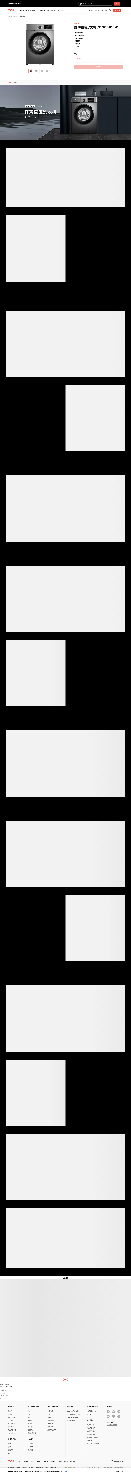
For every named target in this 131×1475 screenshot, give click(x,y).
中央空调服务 (91, 1434)
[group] (39, 44)
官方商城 (72, 1461)
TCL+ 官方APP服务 (93, 1444)
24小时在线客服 (112, 1425)
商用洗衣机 (50, 1420)
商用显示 (50, 1424)
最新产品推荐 (32, 1433)
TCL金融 (59, 1461)
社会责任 (10, 1420)
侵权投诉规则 (39, 1468)
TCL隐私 (10, 1433)
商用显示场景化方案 (73, 1414)
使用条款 (24, 1468)
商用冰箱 (50, 1417)
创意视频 (10, 1450)
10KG (79, 58)
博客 (9, 1453)
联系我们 (10, 1427)
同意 (117, 1472)
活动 (9, 1447)
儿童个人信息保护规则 (51, 1468)
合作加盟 (90, 1440)
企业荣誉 (10, 1411)
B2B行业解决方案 (72, 1411)
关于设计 (30, 1444)
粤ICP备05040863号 (14, 1468)
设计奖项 (30, 1450)
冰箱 (29, 1417)
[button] (65, 1398)
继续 (117, 3)
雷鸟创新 (46, 1461)
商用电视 (50, 1411)
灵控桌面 (90, 1414)
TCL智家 (52, 1461)
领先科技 (10, 1414)
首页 (9, 16)
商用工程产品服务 (92, 1437)
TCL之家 (66, 1461)
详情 (9, 82)
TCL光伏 (19, 1461)
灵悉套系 (30, 1427)
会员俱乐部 (90, 1425)
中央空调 (50, 1427)
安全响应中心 (13, 1430)
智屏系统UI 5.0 (92, 1411)
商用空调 (50, 1414)
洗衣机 (15, 16)
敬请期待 (98, 67)
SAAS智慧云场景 (72, 1417)
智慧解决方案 (71, 1420)
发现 (15, 82)
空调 (29, 1414)
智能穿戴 (30, 1430)
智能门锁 (30, 1424)
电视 (29, 1411)
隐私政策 (31, 1468)
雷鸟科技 (39, 1461)
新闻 (9, 1444)
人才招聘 (11, 1424)
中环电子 (32, 1461)
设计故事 (30, 1447)
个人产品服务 (91, 1428)
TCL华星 (26, 1461)
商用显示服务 (91, 1431)
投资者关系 (11, 1417)
